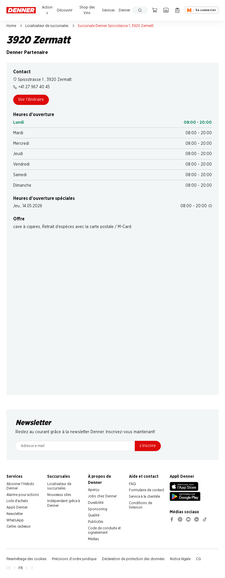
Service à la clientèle (144, 496)
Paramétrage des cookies (26, 559)
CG (198, 559)
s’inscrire (147, 446)
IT (31, 568)
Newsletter (14, 514)
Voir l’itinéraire (31, 100)
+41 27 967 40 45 (31, 87)
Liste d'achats (17, 501)
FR (20, 568)
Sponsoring (97, 509)
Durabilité (95, 502)
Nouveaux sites (59, 495)
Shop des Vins (87, 10)
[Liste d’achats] (177, 10)
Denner (124, 10)
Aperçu (93, 490)
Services (108, 10)
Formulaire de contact (146, 490)
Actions (47, 10)
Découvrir (64, 10)
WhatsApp (15, 520)
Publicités (95, 521)
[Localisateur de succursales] (166, 10)
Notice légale (180, 559)
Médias (93, 539)
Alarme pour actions (22, 495)
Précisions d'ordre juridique (74, 559)
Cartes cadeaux (18, 526)
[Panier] (154, 10)
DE (8, 568)
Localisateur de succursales (47, 26)
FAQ (132, 484)
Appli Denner (17, 507)
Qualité (93, 515)
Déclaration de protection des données (133, 559)
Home (11, 26)
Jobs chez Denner (102, 496)
